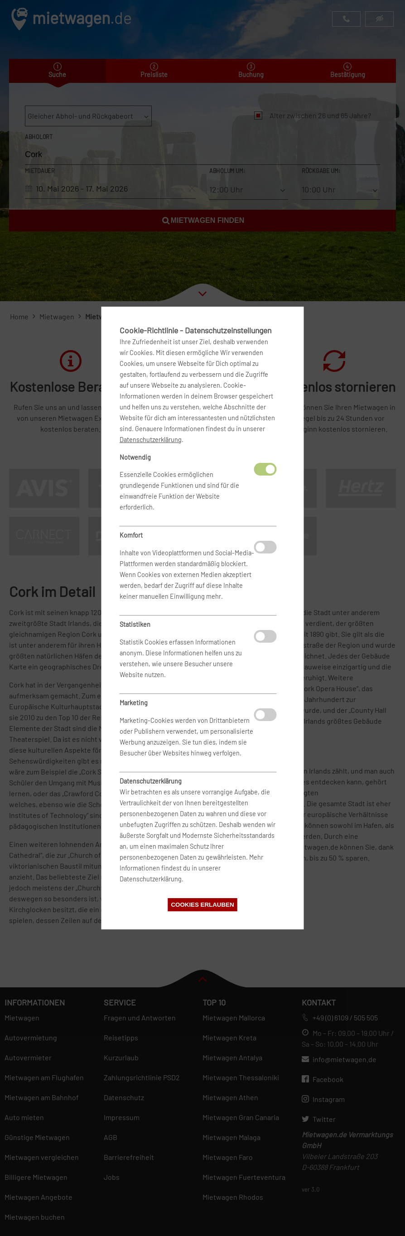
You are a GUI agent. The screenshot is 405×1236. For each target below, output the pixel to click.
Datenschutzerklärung (151, 439)
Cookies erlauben (202, 904)
